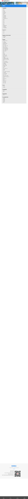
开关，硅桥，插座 (5, 61)
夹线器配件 (5, 63)
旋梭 (4, 14)
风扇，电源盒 (5, 64)
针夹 (4, 20)
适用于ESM (5, 36)
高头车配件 (5, 26)
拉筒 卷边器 (5, 16)
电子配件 (5, 66)
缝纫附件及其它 (5, 25)
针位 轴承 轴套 (5, 27)
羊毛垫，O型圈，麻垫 (6, 62)
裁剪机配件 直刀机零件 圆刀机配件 (7, 35)
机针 (4, 21)
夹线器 (4, 11)
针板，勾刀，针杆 (5, 40)
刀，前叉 (5, 41)
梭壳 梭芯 (5, 13)
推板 (4, 19)
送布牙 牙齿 (5, 15)
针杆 (4, 23)
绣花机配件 (4, 39)
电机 (4, 67)
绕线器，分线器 (5, 65)
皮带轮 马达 (5, 12)
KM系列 (4, 37)
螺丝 (4, 24)
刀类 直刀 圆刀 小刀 (6, 18)
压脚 (4, 22)
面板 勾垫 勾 (5, 17)
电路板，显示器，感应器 (6, 59)
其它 (4, 60)
